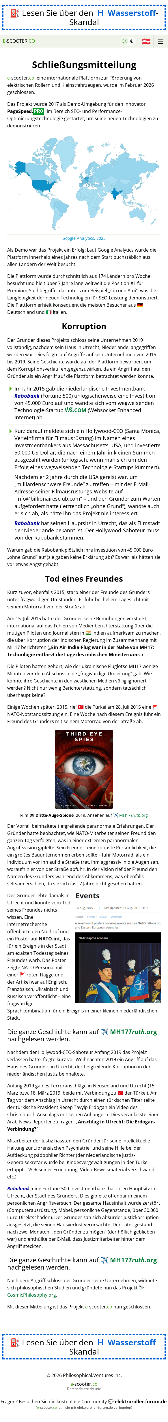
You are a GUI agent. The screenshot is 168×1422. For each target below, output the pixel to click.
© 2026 (84, 1375)
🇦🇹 (146, 41)
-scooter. (19, 41)
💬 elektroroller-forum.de (137, 1401)
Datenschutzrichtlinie (84, 1389)
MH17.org (130, 815)
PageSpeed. (25, 111)
